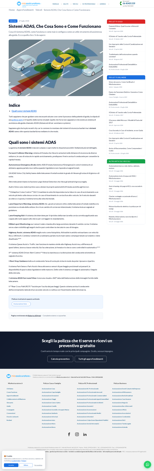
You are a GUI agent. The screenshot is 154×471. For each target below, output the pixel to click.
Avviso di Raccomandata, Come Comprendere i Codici (125, 149)
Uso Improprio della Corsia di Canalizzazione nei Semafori (126, 45)
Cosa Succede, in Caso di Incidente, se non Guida (126, 130)
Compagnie (10, 410)
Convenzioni (11, 413)
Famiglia (56, 4)
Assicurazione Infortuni (50, 417)
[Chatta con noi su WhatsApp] (147, 464)
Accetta (11, 465)
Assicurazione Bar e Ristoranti (122, 406)
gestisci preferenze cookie (59, 451)
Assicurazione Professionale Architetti (90, 403)
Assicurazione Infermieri (85, 417)
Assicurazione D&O (118, 420)
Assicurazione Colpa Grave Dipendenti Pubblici (92, 420)
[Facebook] (69, 434)
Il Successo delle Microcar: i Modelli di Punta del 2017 (125, 121)
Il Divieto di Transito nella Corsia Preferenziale (125, 36)
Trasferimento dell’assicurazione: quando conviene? (123, 55)
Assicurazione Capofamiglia (51, 392)
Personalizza (38, 465)
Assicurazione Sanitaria (49, 413)
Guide (9, 406)
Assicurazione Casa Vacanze (121, 399)
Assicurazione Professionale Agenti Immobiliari (93, 399)
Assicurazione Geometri (85, 406)
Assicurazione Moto (48, 424)
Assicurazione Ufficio (119, 410)
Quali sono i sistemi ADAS (24, 111)
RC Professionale (89, 4)
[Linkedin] (85, 434)
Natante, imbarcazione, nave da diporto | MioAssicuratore (123, 218)
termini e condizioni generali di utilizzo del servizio (85, 451)
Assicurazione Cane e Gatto (51, 403)
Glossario (10, 403)
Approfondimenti (25, 10)
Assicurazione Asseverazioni (86, 410)
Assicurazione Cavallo (49, 406)
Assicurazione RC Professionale (88, 389)
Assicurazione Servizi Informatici (88, 424)
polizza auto (17, 120)
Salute (65, 4)
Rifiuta (26, 465)
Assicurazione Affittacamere (121, 392)
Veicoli (75, 4)
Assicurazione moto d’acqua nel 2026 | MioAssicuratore (122, 177)
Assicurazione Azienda (119, 427)
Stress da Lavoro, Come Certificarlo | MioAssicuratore (122, 83)
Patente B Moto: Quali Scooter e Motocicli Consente (123, 27)
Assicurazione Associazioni (121, 413)
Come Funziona (12, 392)
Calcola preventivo (60, 359)
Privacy (23, 461)
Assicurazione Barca (48, 427)
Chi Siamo (10, 389)
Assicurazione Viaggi (49, 399)
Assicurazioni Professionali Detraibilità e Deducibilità (123, 65)
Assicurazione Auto (48, 420)
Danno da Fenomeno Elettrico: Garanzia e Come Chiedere (126, 93)
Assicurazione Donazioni (50, 396)
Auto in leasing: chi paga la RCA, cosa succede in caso (125, 187)
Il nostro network (12, 417)
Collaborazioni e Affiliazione (16, 399)
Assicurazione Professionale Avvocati (89, 392)
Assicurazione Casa (48, 389)
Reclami (9, 420)
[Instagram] (77, 434)
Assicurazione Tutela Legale (121, 424)
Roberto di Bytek (34, 316)
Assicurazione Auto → (21, 304)
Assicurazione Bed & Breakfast (122, 396)
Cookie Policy (16, 461)
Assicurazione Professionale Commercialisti (92, 396)
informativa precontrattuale (112, 451)
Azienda (103, 4)
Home (12, 10)
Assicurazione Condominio (121, 417)
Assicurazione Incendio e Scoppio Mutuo (55, 410)
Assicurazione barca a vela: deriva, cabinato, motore (124, 167)
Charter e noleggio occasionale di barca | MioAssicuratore (123, 197)
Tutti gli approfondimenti (90, 359)
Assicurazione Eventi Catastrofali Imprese (126, 389)
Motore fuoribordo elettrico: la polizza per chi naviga (125, 207)
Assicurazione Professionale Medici (89, 413)
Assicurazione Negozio (120, 403)
